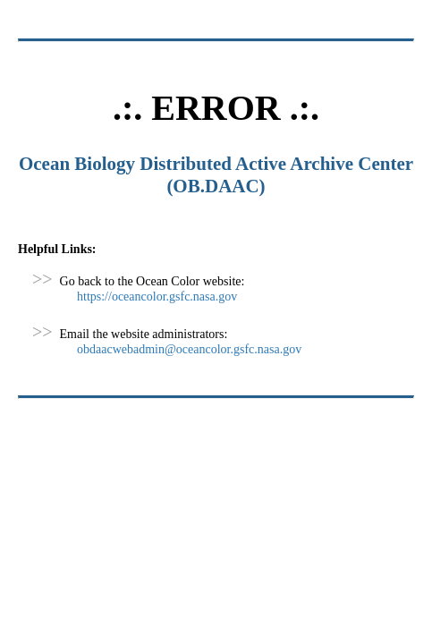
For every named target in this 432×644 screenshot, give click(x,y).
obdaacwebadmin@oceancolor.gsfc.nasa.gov (189, 349)
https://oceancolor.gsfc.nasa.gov (157, 296)
